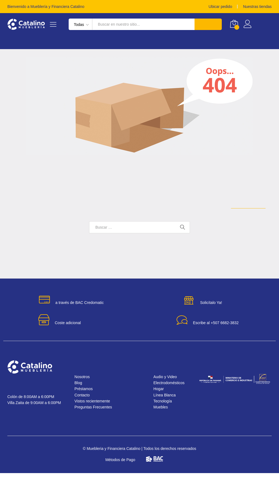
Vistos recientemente (96, 409)
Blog (80, 391)
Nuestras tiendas (256, 6)
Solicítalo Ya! (210, 310)
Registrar (263, 26)
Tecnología (163, 409)
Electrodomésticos (171, 391)
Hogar (159, 397)
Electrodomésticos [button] (82, 42)
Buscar (207, 24)
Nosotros (84, 384)
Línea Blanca (166, 403)
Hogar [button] (14, 42)
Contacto (84, 403)
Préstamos (213, 42)
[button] (263, 465)
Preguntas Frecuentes (96, 415)
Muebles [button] (151, 42)
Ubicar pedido (215, 6)
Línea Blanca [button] (41, 42)
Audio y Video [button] (181, 42)
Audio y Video (167, 384)
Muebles (161, 415)
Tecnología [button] (123, 42)
